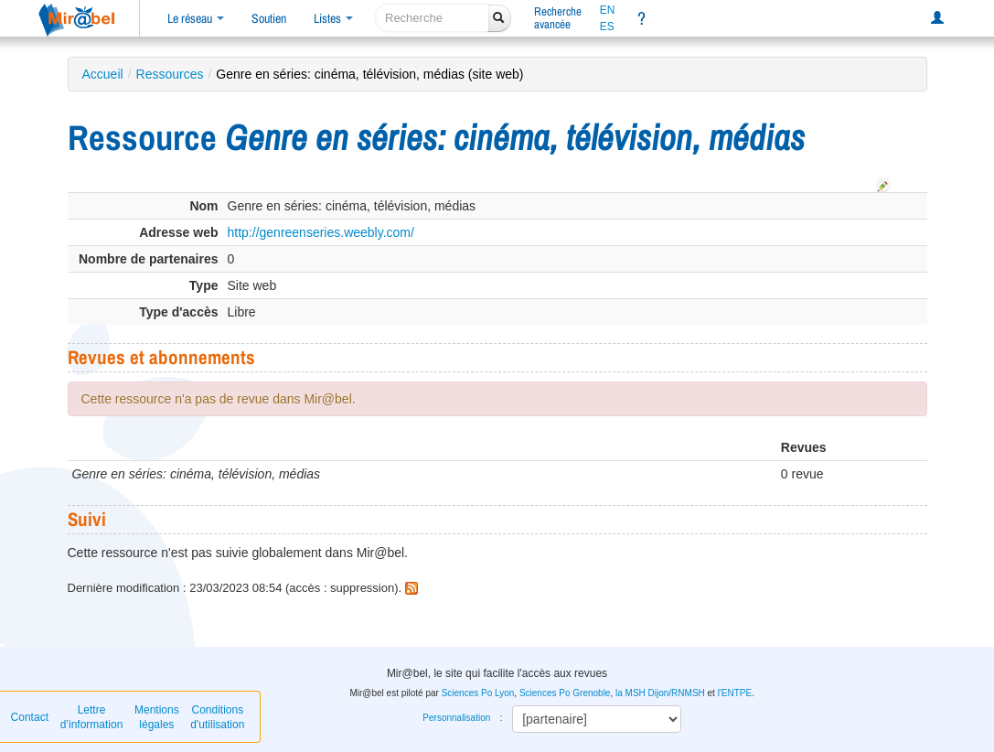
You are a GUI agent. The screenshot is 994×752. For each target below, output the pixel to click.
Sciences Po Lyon (478, 693)
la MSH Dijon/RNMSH (660, 693)
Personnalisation (456, 718)
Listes (333, 18)
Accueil (102, 74)
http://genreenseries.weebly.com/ (321, 232)
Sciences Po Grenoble (565, 693)
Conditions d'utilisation (217, 717)
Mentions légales (156, 717)
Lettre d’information (91, 717)
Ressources (170, 74)
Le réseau (195, 18)
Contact (29, 717)
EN (607, 10)
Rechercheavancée (558, 18)
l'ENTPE (735, 693)
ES (607, 26)
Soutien (268, 18)
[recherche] (432, 18)
